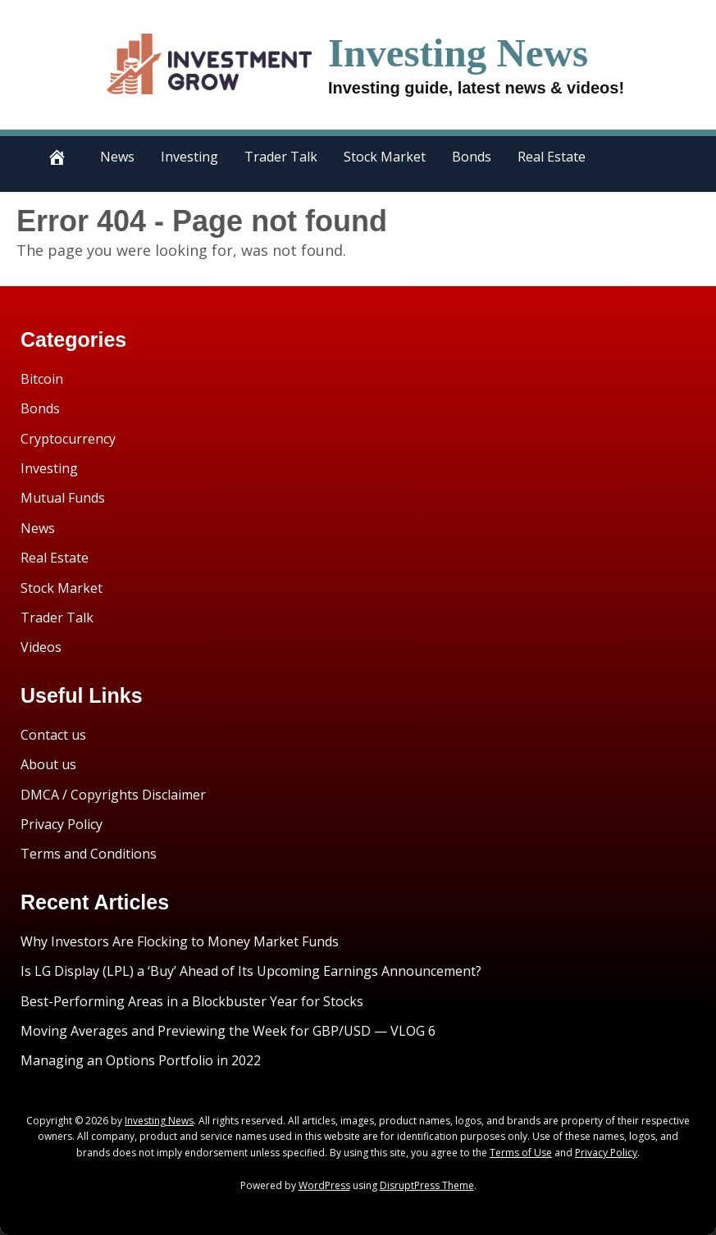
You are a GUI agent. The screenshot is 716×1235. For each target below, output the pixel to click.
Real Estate (552, 157)
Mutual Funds (63, 498)
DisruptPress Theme (427, 1185)
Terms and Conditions (89, 854)
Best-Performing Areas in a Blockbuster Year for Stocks (192, 1001)
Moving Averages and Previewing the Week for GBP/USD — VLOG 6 (228, 1031)
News (117, 157)
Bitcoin (42, 379)
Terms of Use (521, 1153)
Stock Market (385, 157)
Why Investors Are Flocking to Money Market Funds (180, 941)
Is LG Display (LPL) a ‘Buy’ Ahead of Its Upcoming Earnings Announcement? (251, 971)
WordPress (324, 1185)
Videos (41, 647)
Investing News (458, 52)
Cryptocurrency (68, 439)
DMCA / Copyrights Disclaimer (113, 795)
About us (48, 764)
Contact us (53, 735)
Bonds (471, 157)
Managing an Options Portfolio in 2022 (141, 1060)
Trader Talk (280, 157)
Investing (189, 157)
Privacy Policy (62, 824)
